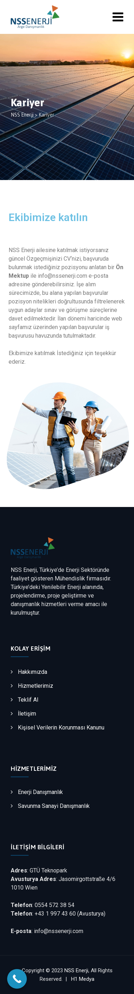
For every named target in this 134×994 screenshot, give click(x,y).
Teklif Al (28, 699)
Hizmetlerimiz (35, 685)
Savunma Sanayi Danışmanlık (54, 806)
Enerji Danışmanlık (40, 792)
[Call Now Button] (17, 979)
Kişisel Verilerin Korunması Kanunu (61, 727)
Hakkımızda (32, 671)
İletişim (27, 713)
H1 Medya (82, 979)
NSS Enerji (76, 970)
